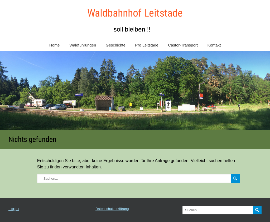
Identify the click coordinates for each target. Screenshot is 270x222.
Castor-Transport (183, 45)
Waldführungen (82, 45)
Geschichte (116, 45)
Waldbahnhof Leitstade (135, 13)
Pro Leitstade (146, 45)
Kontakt (214, 45)
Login (13, 208)
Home (54, 45)
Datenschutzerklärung (112, 209)
